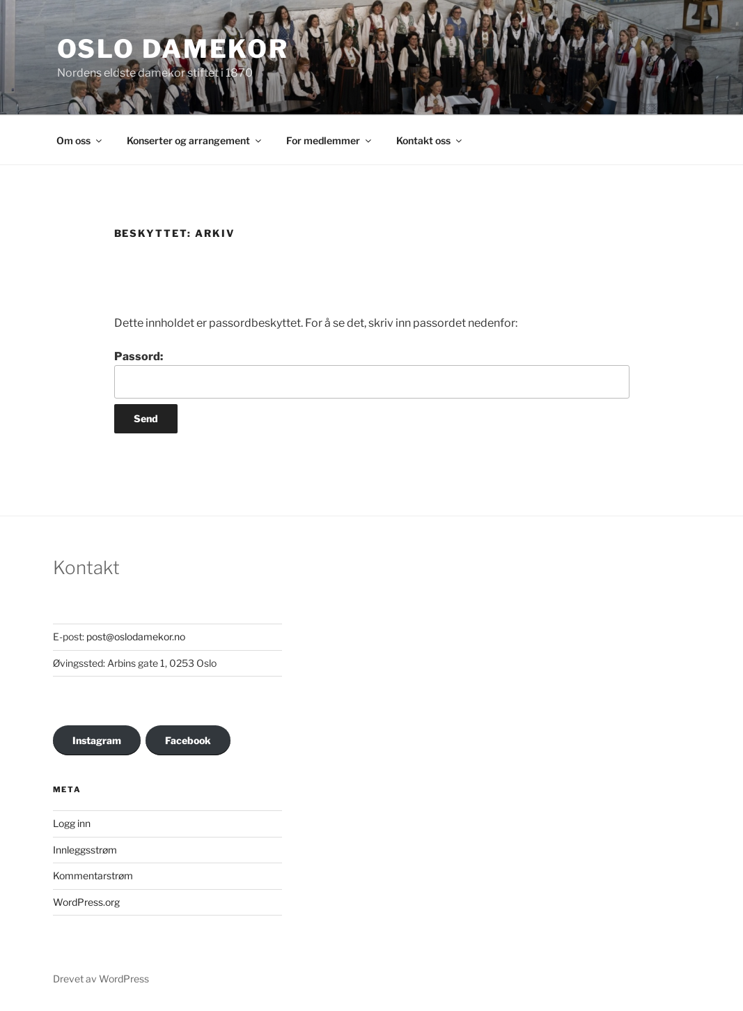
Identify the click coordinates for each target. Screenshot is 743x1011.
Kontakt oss (430, 140)
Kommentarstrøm (93, 875)
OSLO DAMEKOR (173, 48)
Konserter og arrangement (195, 140)
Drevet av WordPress (101, 979)
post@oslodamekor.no (135, 636)
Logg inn (72, 823)
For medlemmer (329, 140)
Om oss (80, 140)
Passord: (371, 374)
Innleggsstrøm (85, 850)
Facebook (188, 740)
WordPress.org (86, 902)
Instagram (96, 740)
